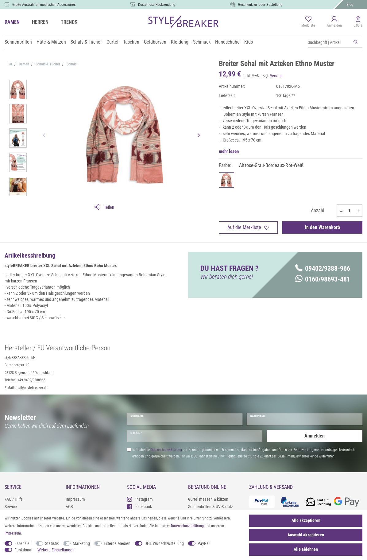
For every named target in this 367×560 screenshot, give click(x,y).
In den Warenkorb (322, 227)
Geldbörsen (155, 42)
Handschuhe (227, 42)
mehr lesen (229, 151)
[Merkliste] (308, 22)
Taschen (131, 42)
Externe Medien (117, 543)
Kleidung (179, 42)
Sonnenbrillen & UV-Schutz (210, 506)
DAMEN (12, 22)
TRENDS (69, 22)
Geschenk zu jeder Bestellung (260, 4)
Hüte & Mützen (51, 42)
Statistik (52, 543)
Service (11, 506)
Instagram (140, 499)
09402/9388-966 (322, 268)
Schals (71, 64)
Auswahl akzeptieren (306, 534)
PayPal (204, 543)
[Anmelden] (334, 22)
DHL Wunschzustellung (164, 543)
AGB (69, 506)
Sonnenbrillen (18, 42)
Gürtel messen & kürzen (208, 499)
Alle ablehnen (306, 549)
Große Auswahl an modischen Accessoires (43, 4)
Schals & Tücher (86, 42)
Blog (349, 4)
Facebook (139, 506)
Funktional (23, 549)
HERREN (40, 22)
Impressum (75, 499)
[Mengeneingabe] (349, 210)
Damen (23, 64)
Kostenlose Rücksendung (156, 4)
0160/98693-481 (322, 279)
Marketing (81, 543)
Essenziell (22, 543)
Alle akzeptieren (306, 520)
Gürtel (112, 42)
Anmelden (314, 436)
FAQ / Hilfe (14, 499)
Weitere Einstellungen (56, 549)
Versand (276, 76)
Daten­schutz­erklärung (187, 526)
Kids (248, 42)
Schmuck (202, 42)
